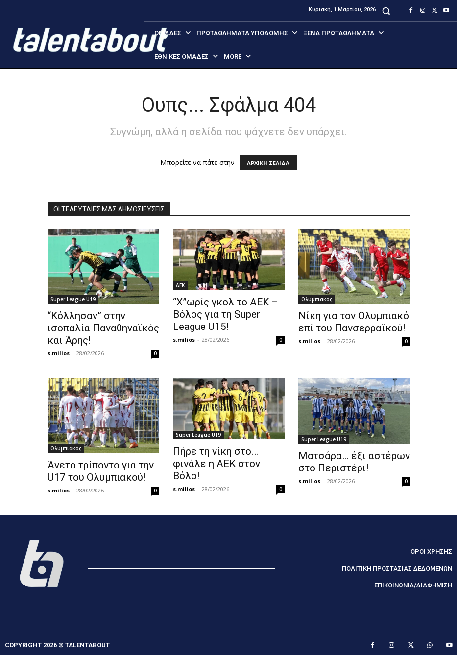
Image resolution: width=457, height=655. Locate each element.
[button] (386, 10)
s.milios (59, 353)
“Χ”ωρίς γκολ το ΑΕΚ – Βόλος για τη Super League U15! (225, 314)
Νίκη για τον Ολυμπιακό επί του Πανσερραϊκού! (353, 322)
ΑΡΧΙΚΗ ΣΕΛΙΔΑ (268, 162)
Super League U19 (73, 299)
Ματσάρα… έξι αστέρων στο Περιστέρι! (354, 462)
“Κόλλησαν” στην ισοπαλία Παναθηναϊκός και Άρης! (103, 328)
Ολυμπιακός (316, 299)
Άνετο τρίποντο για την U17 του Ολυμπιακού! (101, 471)
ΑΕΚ (180, 285)
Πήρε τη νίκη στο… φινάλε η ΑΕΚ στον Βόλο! (216, 463)
